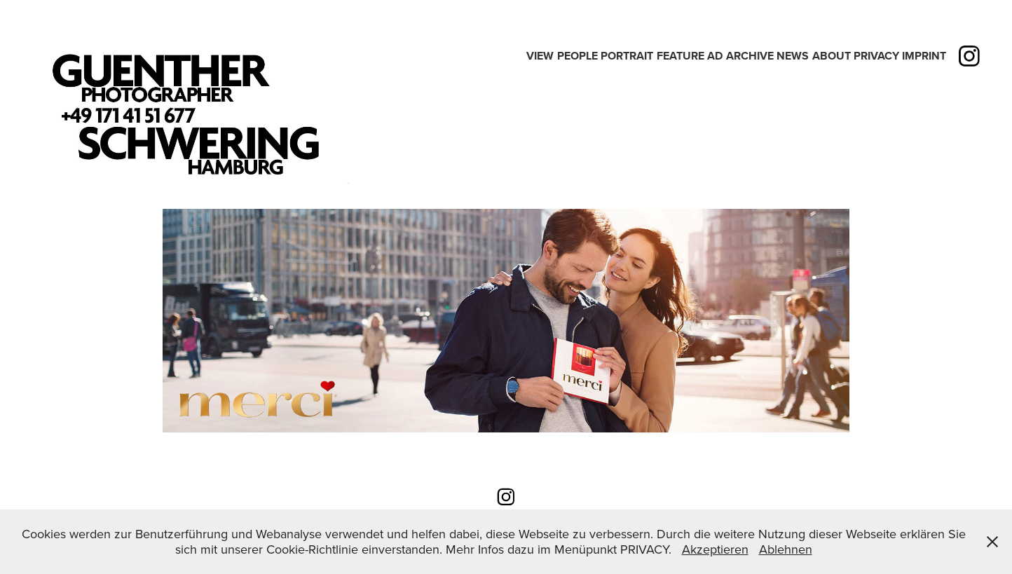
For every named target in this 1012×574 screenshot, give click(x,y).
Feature (680, 56)
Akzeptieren (715, 549)
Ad (715, 56)
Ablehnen (785, 549)
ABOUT (831, 56)
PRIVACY (876, 56)
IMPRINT (924, 56)
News (793, 56)
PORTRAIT (627, 56)
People (577, 56)
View (540, 56)
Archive (750, 56)
